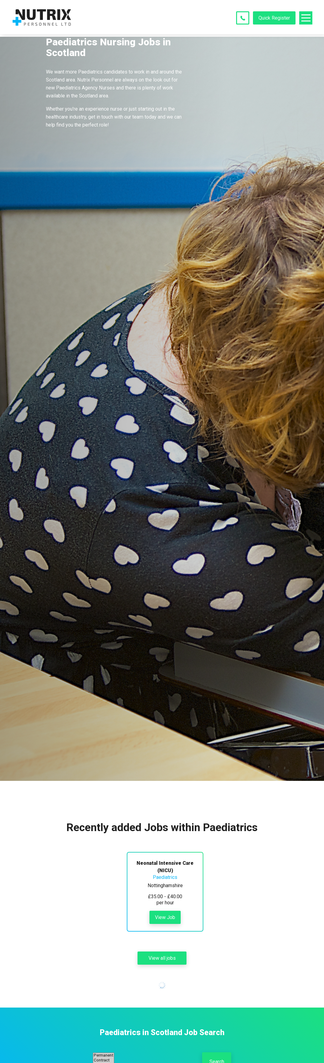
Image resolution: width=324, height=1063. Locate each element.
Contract (103, 1060)
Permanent (103, 1055)
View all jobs (162, 958)
